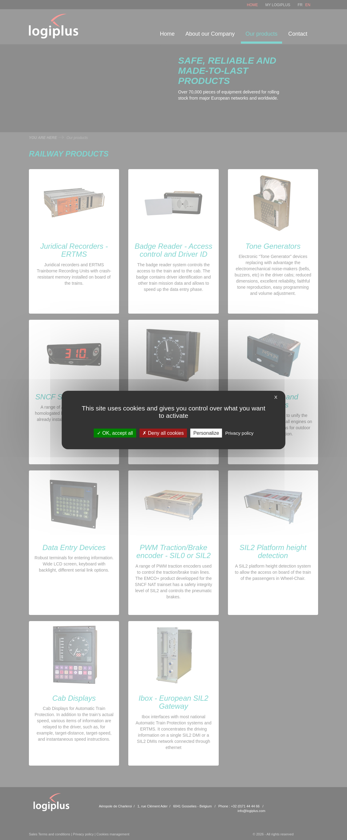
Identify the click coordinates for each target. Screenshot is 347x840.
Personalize (206, 433)
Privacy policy (239, 433)
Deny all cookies (163, 433)
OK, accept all (115, 433)
